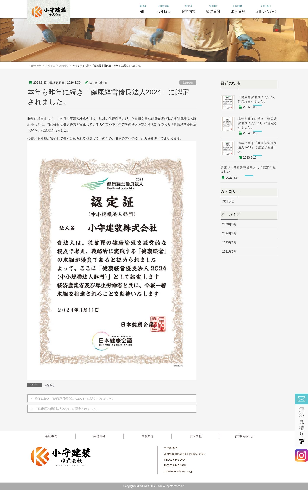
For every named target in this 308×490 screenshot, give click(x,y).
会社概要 (51, 436)
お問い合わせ (244, 436)
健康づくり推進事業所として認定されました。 (248, 170)
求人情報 (196, 436)
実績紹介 (148, 436)
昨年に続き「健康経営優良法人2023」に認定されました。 (74, 398)
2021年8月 (229, 251)
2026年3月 (229, 224)
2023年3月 (229, 242)
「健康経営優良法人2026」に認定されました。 (67, 408)
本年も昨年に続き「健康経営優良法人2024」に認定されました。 (257, 123)
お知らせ (188, 82)
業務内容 (99, 436)
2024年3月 (229, 233)
